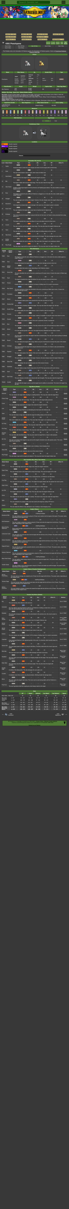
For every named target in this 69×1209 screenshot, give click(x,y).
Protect (9, 283)
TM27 (3, 299)
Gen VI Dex (48, 46)
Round (8, 340)
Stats (62, 42)
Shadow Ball (10, 304)
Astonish (4, 393)
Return (8, 299)
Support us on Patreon (34, 725)
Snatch (3, 444)
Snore (3, 495)
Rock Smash (3, 619)
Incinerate (4, 607)
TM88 (3, 361)
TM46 (3, 334)
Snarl (8, 371)
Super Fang (5, 470)
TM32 (3, 309)
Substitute (9, 366)
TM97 (3, 376)
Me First (4, 439)
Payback (9, 351)
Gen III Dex (21, 47)
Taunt (6, 219)
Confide (9, 382)
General (48, 42)
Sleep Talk (9, 361)
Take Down (8, 234)
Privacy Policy (39, 721)
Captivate (4, 639)
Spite (3, 500)
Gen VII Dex (34, 46)
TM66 (3, 351)
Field (56, 120)
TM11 (3, 272)
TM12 (3, 278)
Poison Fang (5, 398)
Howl (6, 171)
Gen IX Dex (8, 46)
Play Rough (8, 245)
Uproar (3, 475)
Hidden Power (9, 267)
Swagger (7, 198)
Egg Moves (65, 43)
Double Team (10, 309)
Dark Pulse (9, 376)
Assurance (8, 203)
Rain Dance (10, 288)
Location (53, 42)
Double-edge (4, 668)
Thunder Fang (4, 433)
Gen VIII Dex (21, 46)
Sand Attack (8, 176)
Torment (9, 314)
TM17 (3, 283)
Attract (8, 329)
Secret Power (3, 624)
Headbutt (4, 656)
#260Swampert (11, 714)
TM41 (3, 314)
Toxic (8, 261)
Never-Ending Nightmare (5, 527)
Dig (3, 601)
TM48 (3, 340)
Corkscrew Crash (6, 533)
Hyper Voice (5, 485)
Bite (6, 181)
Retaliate (4, 613)
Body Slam (4, 663)
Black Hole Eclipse (6, 558)
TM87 (3, 356)
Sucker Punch (7, 240)
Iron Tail (4, 490)
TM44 (3, 324)
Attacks (58, 42)
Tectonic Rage (5, 581)
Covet (3, 403)
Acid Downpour (5, 521)
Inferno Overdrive (6, 540)
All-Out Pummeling (4, 575)
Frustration (9, 294)
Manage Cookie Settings (50, 721)
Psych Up (4, 684)
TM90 (3, 366)
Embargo (7, 214)
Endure (3, 633)
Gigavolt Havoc (5, 546)
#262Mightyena (58, 714)
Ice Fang (4, 423)
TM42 (3, 319)
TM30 (3, 304)
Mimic (3, 679)
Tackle (7, 166)
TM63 (3, 346)
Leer (3, 408)
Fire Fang (4, 428)
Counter (4, 673)
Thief (8, 334)
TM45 (3, 329)
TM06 (3, 261)
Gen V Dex (61, 46)
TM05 (3, 256)
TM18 (3, 288)
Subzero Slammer (6, 552)
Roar (6, 193)
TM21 (3, 294)
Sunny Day (9, 272)
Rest (8, 324)
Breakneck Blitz (5, 515)
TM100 (3, 382)
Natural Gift (4, 645)
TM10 (3, 266)
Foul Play (4, 480)
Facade (9, 319)
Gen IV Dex (8, 47)
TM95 (3, 371)
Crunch (7, 224)
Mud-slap (4, 651)
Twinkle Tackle (5, 564)
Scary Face (8, 208)
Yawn (6, 229)
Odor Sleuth (8, 186)
